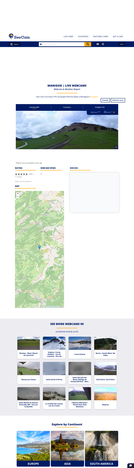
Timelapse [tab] (67, 107)
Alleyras (103, 402)
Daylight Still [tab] (98, 107)
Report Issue (118, 100)
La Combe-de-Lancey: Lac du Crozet (55, 402)
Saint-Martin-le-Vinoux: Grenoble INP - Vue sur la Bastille (30, 402)
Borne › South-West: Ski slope (103, 354)
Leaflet (45, 307)
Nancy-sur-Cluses (30, 378)
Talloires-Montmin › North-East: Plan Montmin (79, 402)
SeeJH (122, 44)
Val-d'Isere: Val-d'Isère (103, 378)
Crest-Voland (79, 354)
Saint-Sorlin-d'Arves (55, 378)
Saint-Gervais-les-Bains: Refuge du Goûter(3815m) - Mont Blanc (79, 378)
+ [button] (18, 193)
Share (105, 100)
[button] (111, 112)
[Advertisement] (67, 15)
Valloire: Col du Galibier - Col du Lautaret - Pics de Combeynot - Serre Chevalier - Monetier (54, 354)
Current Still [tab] (36, 107)
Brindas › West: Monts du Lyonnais (30, 354)
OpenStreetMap (53, 307)
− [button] (18, 196)
